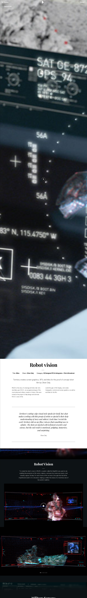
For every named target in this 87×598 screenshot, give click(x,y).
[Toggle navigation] (5, 2)
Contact (82, 2)
